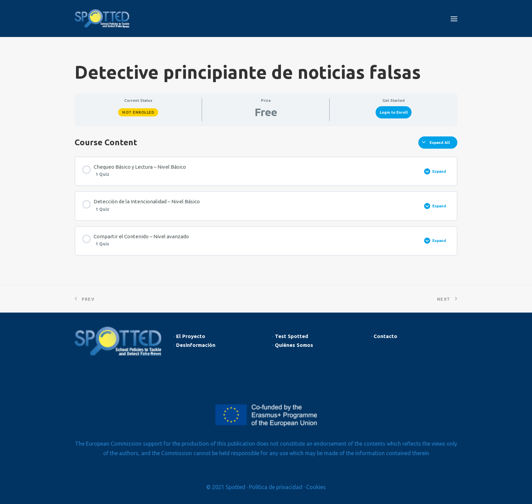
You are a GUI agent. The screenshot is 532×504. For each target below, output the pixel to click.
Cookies (316, 487)
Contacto (385, 336)
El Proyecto (190, 336)
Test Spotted (291, 336)
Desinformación (195, 345)
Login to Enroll (394, 112)
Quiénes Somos (294, 345)
